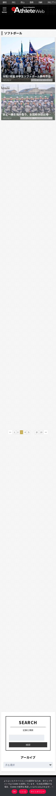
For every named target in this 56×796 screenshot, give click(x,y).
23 (41, 432)
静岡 (4, 2)
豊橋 (31, 2)
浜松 (13, 2)
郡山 (22, 2)
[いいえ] (52, 786)
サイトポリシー (38, 791)
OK (14, 791)
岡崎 (40, 2)
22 (37, 432)
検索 (28, 745)
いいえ (23, 791)
